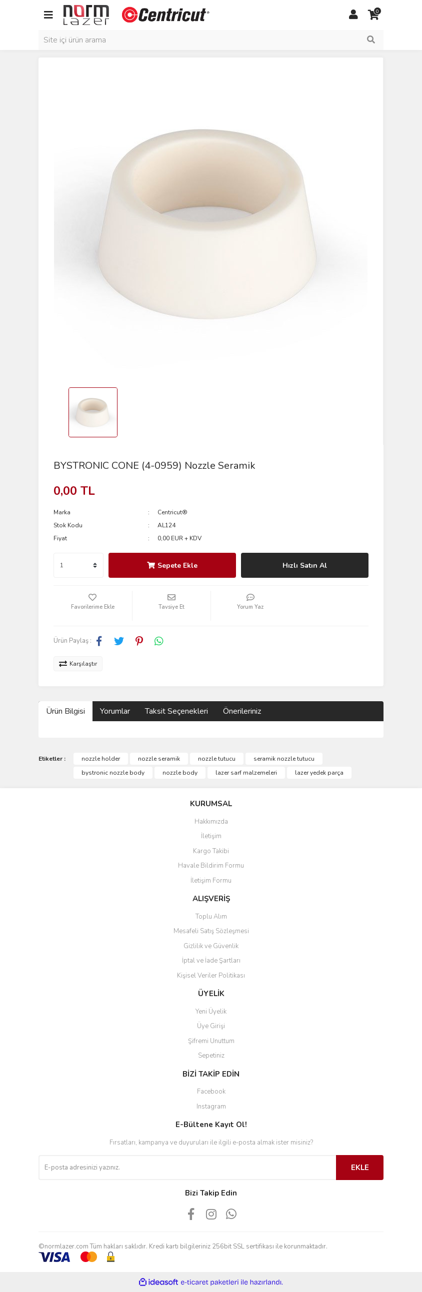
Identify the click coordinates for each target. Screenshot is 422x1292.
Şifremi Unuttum (211, 1041)
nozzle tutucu (217, 759)
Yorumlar (115, 711)
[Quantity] (79, 565)
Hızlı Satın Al (304, 565)
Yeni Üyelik (211, 1011)
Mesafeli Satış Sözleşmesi (211, 931)
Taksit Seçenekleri (176, 711)
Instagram (211, 1106)
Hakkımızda (211, 821)
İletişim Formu (211, 880)
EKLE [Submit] (360, 1168)
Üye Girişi (211, 1026)
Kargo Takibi (211, 851)
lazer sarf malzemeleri (246, 773)
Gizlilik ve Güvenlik (211, 946)
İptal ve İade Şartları (211, 960)
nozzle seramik (159, 759)
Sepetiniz (211, 1055)
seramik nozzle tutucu (284, 759)
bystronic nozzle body (113, 773)
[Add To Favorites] (93, 606)
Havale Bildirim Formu (211, 865)
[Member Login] (353, 14)
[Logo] (138, 14)
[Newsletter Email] (187, 1167)
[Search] (211, 40)
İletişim (211, 836)
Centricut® (173, 512)
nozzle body (180, 773)
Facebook (211, 1091)
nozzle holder (101, 759)
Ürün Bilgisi (65, 711)
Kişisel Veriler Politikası (211, 975)
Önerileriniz (242, 711)
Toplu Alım (211, 916)
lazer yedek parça (319, 773)
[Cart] (374, 15)
